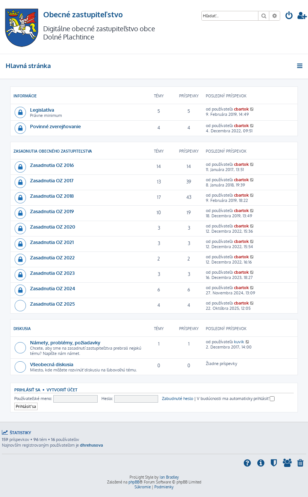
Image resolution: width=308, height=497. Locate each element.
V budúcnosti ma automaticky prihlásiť (236, 398)
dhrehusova (91, 445)
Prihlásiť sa (27, 389)
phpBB (133, 482)
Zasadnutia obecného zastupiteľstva (53, 151)
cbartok (241, 109)
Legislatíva (42, 109)
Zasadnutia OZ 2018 (52, 195)
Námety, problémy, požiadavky (65, 342)
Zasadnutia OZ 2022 (52, 257)
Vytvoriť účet (62, 389)
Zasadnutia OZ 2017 (52, 180)
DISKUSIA (22, 328)
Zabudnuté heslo (177, 398)
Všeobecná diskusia (51, 364)
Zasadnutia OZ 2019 (52, 211)
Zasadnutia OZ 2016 (52, 165)
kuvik (239, 341)
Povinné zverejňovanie (55, 126)
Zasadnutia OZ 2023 (52, 273)
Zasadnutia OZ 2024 (52, 288)
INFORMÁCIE (25, 96)
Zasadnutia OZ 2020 (52, 226)
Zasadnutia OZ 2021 (52, 242)
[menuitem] (289, 16)
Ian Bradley (169, 477)
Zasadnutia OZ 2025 (52, 303)
